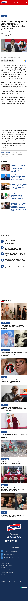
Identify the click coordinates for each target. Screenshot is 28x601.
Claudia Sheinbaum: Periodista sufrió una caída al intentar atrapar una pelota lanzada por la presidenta (14, 436)
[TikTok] (20, 537)
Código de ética (5, 563)
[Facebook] (8, 537)
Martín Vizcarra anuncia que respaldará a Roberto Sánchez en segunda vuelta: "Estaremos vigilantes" (18, 196)
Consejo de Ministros (17, 152)
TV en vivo (3, 567)
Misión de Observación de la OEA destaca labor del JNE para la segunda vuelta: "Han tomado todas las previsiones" (12, 489)
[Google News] (18, 537)
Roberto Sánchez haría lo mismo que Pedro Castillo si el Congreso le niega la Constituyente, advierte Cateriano (18, 168)
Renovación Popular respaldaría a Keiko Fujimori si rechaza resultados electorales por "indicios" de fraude (14, 409)
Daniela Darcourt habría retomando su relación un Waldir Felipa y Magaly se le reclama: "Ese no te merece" (14, 354)
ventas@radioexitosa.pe (10, 551)
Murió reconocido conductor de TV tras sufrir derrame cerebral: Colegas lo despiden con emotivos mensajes (14, 248)
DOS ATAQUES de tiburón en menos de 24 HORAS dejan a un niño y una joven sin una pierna (14, 254)
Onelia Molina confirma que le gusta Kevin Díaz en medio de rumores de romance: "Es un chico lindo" (14, 327)
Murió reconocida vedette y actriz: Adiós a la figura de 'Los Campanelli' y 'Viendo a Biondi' (15, 266)
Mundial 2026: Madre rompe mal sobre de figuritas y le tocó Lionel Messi (12, 515)
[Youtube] (13, 537)
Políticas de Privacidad (7, 572)
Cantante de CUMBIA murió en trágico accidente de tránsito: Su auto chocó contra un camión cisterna (15, 242)
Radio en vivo (4, 574)
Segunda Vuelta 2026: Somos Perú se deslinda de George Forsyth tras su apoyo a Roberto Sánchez (18, 187)
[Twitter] (11, 537)
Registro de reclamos (6, 565)
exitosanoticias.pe (9, 554)
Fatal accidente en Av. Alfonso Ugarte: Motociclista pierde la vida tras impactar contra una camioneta (14, 260)
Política (3, 16)
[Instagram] (15, 537)
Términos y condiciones (7, 570)
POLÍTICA (13, 154)
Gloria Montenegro (5, 154)
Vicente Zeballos (4, 156)
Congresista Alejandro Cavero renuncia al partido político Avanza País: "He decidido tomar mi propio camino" (17, 178)
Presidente (19, 154)
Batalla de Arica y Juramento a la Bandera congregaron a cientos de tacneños (12, 462)
